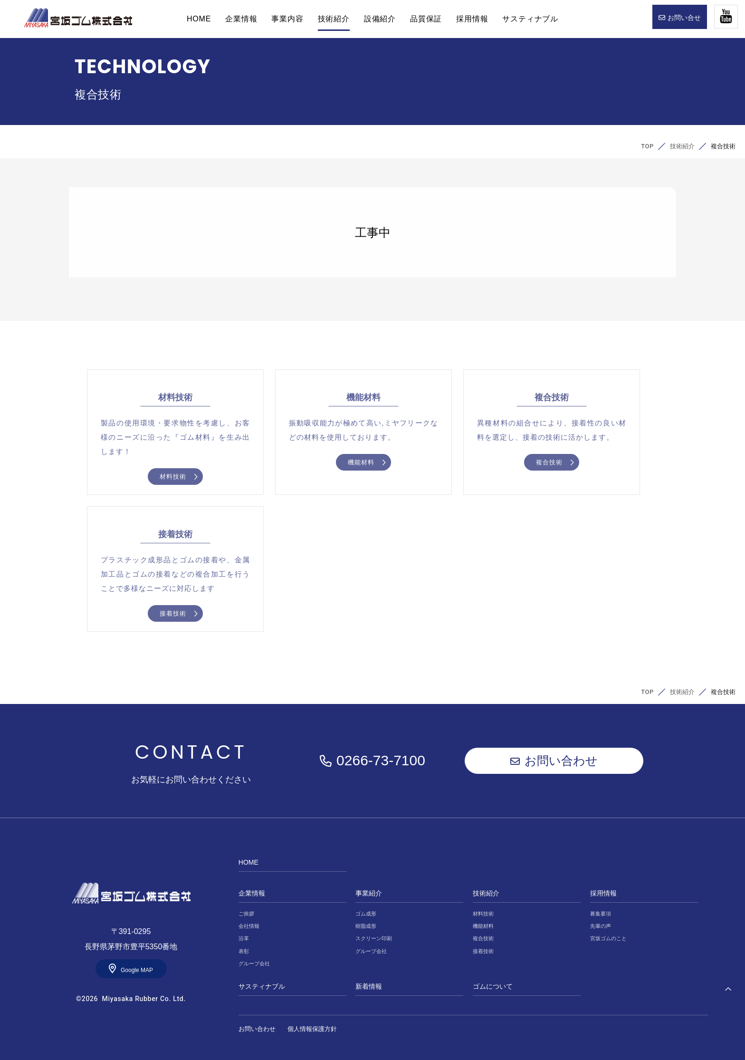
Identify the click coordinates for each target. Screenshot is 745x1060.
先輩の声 (600, 926)
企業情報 (241, 19)
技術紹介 (334, 19)
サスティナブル (530, 19)
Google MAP (137, 970)
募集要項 (600, 913)
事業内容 (287, 19)
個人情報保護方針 (312, 1028)
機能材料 (483, 926)
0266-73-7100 (380, 760)
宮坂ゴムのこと (608, 938)
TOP (647, 146)
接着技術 (483, 951)
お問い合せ (684, 17)
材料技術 (483, 913)
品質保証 (426, 19)
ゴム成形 (365, 913)
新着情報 (368, 986)
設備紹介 (380, 19)
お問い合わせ (561, 760)
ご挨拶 (246, 913)
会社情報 (249, 926)
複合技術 (483, 938)
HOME (78, 18)
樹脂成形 (365, 926)
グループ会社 (254, 963)
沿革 (244, 938)
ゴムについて (493, 986)
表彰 (244, 951)
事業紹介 (368, 893)
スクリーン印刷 (373, 938)
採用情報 (472, 19)
